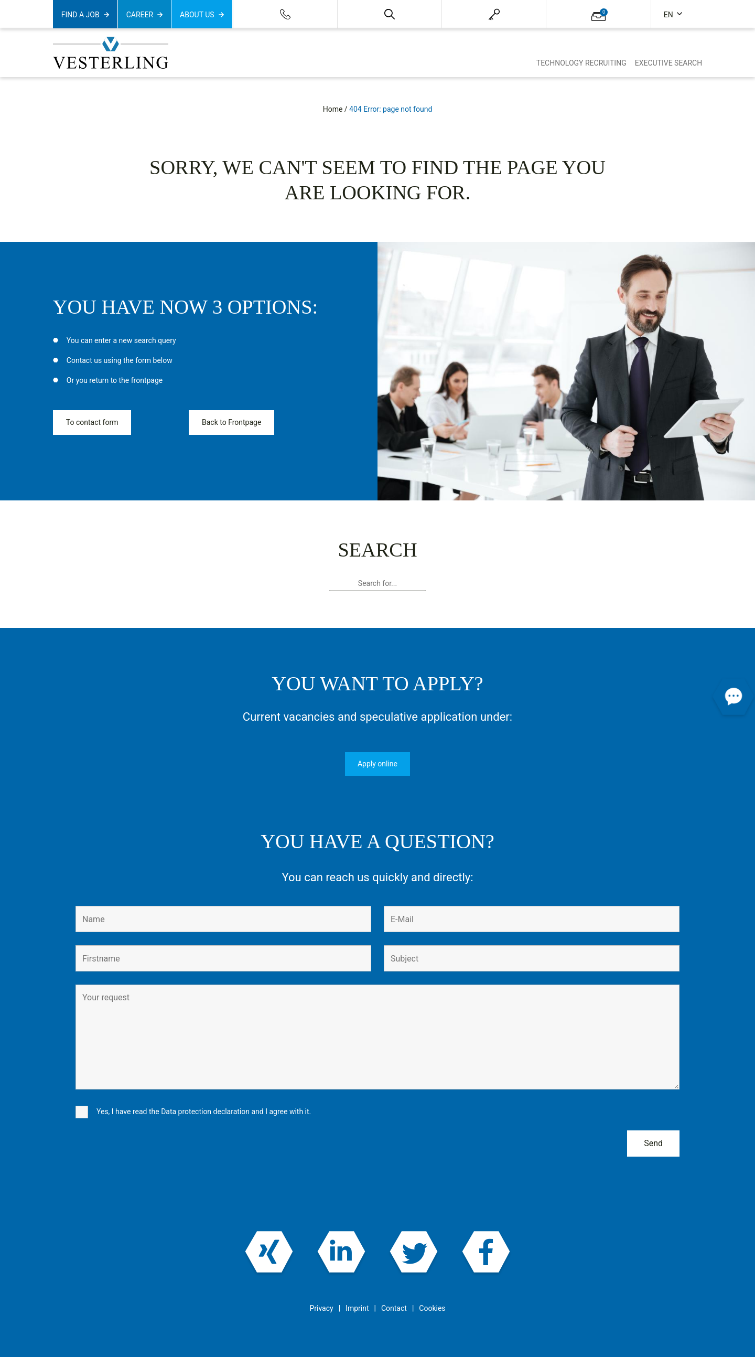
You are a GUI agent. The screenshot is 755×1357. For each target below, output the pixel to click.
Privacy (321, 1308)
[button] (389, 14)
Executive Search (669, 63)
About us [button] (197, 14)
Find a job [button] (80, 14)
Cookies (432, 1308)
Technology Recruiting (581, 63)
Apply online (377, 764)
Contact (394, 1308)
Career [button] (139, 14)
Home (333, 109)
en (669, 14)
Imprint (357, 1308)
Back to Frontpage (231, 422)
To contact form (92, 422)
